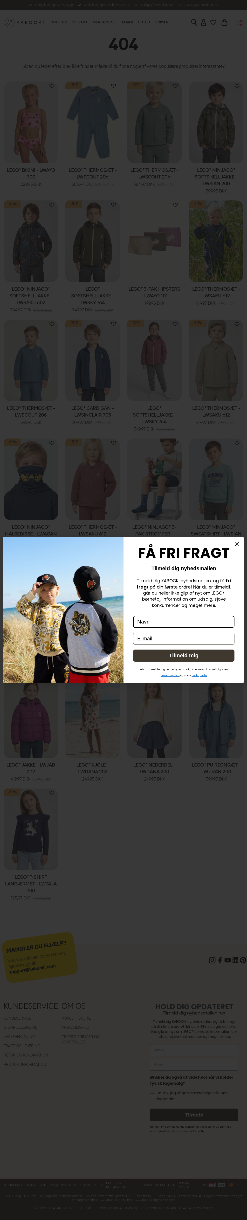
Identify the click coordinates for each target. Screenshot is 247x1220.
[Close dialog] (237, 544)
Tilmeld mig (184, 655)
